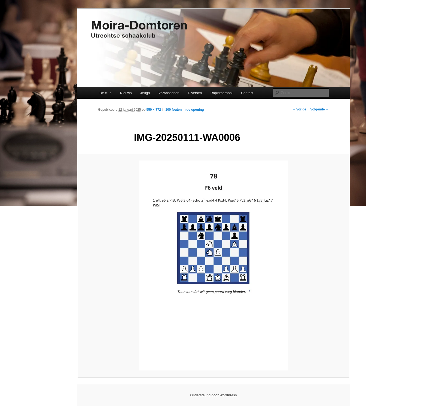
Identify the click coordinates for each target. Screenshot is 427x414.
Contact (247, 93)
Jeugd (145, 93)
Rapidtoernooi (222, 93)
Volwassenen (168, 93)
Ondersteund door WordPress (213, 395)
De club (105, 93)
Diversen (195, 93)
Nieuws (126, 93)
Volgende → (319, 109)
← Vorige (299, 109)
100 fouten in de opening (184, 110)
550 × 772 (153, 110)
